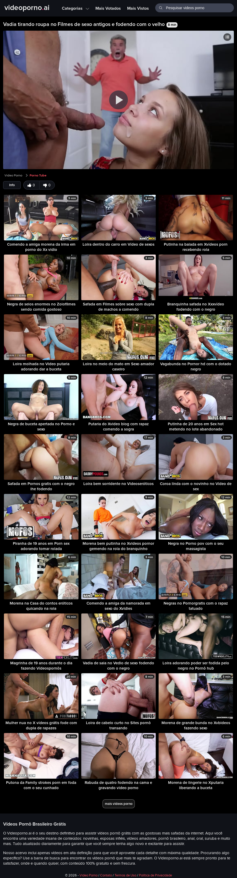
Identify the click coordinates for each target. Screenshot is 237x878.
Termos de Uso (125, 875)
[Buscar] (160, 7)
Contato (106, 875)
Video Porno (13, 175)
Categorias (75, 8)
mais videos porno (118, 804)
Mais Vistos (138, 8)
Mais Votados (108, 8)
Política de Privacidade (155, 875)
